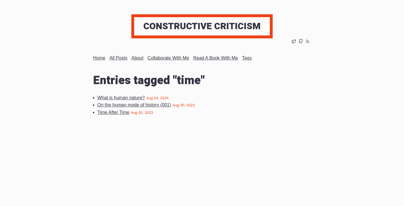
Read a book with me (215, 58)
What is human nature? (121, 97)
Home (99, 58)
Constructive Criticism (202, 26)
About (137, 58)
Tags (247, 58)
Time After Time (113, 112)
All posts (118, 58)
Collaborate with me (168, 58)
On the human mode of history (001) (134, 104)
